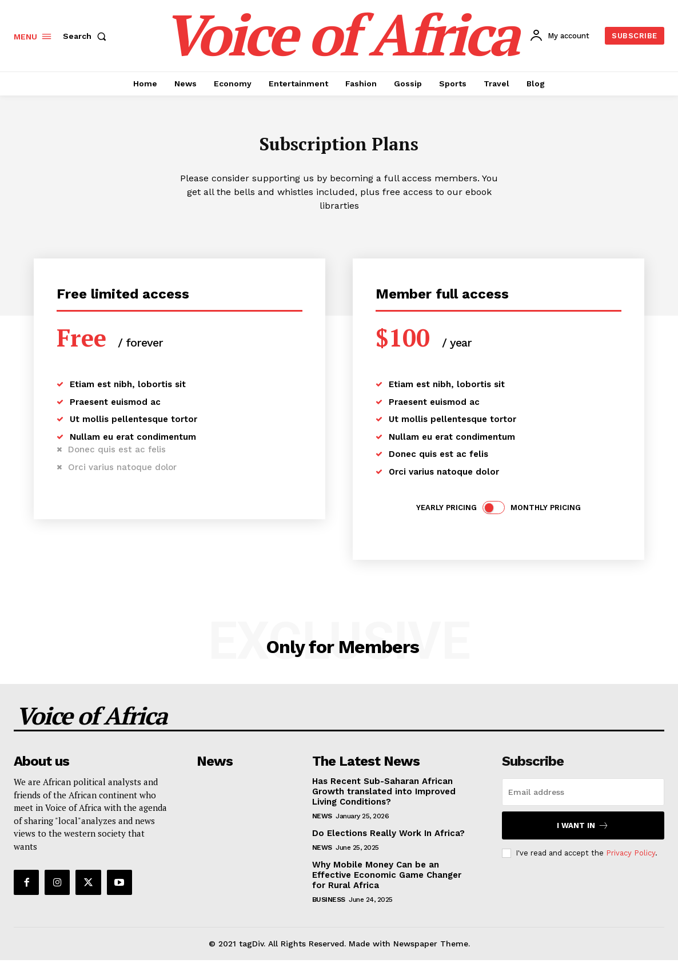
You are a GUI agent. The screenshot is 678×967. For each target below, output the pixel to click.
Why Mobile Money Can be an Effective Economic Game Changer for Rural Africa (386, 881)
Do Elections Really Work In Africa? (388, 840)
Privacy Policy (630, 859)
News (322, 823)
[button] (87, 36)
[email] (583, 799)
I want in (583, 832)
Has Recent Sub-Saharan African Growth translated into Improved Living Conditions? (384, 798)
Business (328, 906)
